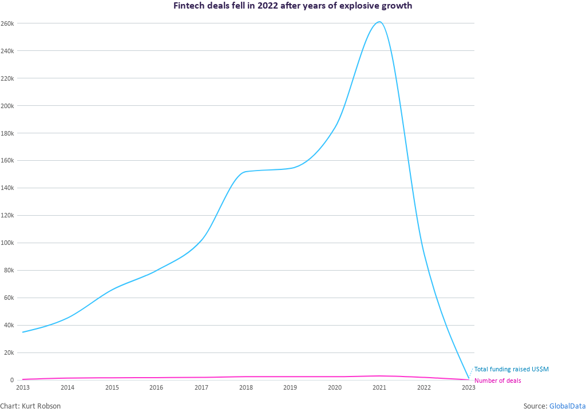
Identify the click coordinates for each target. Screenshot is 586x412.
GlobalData (567, 406)
